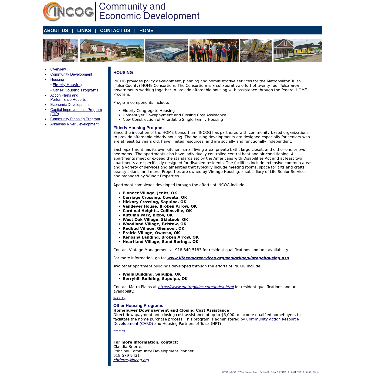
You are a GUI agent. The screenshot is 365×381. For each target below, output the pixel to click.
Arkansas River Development (74, 124)
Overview (58, 69)
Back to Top (119, 298)
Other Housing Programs (75, 90)
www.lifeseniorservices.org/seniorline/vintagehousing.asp (228, 258)
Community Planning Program (75, 119)
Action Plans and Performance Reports (68, 97)
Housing (57, 79)
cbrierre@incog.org (131, 360)
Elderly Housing (67, 85)
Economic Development (70, 105)
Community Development (71, 74)
